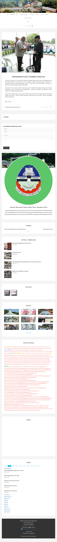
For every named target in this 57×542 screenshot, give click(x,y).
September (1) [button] (7, 496)
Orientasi (35, 351)
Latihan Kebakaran (41, 346)
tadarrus (38, 355)
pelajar (23, 350)
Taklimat (23, 353)
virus (30, 364)
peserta (29, 362)
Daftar (32, 351)
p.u (24, 361)
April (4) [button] (6, 506)
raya (44, 355)
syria (30, 346)
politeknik (41, 356)
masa (18, 361)
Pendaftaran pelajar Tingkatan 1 (36, 350)
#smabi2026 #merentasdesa (47, 408)
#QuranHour (20, 366)
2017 (35, 466)
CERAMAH (50, 351)
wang (35, 361)
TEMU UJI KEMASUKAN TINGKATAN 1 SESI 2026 (13, 470)
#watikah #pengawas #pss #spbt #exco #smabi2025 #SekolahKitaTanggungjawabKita (20, 372)
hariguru (17, 358)
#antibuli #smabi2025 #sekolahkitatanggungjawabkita (14, 401)
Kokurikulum (34, 353)
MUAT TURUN (45, 14)
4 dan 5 (23, 351)
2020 (24, 466)
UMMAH (13, 358)
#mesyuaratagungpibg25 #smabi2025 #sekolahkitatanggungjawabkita (17, 392)
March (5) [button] (6, 508)
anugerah (15, 356)
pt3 (5, 350)
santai (49, 359)
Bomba (47, 346)
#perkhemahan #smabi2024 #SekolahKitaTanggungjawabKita (39, 368)
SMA (11, 347)
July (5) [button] (6, 500)
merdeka (45, 356)
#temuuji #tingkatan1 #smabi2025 (41, 407)
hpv (11, 361)
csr (47, 362)
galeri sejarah (36, 359)
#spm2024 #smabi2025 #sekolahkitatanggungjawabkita (36, 383)
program (11, 356)
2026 (6, 466)
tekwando (19, 364)
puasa (36, 355)
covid (32, 364)
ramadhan (32, 355)
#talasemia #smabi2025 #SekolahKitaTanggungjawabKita (39, 375)
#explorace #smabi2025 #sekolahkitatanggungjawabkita (41, 398)
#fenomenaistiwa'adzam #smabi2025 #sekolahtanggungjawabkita (17, 398)
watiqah (5, 361)
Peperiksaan (15, 350)
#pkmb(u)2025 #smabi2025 (30, 401)
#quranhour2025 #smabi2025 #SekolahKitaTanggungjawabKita (16, 378)
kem (8, 355)
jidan (13, 366)
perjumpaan (46, 358)
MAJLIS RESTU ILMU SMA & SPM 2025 (11, 480)
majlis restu (6, 358)
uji (11, 362)
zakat (38, 353)
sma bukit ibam (35, 346)
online (37, 358)
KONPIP (5, 355)
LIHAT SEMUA (28, 332)
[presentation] (14, 143)
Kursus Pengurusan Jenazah (9, 348)
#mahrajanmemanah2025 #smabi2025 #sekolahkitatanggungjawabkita (18, 395)
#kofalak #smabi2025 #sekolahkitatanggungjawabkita (39, 399)
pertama (28, 351)
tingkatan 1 (28, 350)
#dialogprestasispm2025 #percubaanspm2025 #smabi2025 (15, 402)
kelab (16, 359)
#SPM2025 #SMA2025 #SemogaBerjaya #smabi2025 (14, 404)
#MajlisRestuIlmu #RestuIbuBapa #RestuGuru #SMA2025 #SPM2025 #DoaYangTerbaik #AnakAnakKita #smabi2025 (26, 405)
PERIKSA (47, 361)
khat (32, 358)
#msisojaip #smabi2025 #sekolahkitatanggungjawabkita (15, 396)
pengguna (26, 362)
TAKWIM (32, 14)
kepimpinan (43, 351)
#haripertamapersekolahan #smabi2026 (12, 408)
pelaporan (33, 348)
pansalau (10, 366)
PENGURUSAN (24, 14)
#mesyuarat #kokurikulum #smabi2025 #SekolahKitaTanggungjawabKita (18, 374)
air (40, 362)
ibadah (8, 361)
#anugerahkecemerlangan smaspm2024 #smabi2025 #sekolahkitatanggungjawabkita (20, 393)
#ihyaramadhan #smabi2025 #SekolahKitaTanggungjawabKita (16, 375)
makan (16, 362)
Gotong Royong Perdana (40, 348)
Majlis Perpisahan (13, 355)
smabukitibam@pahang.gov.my (29, 529)
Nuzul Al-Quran (27, 355)
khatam (39, 361)
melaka (19, 362)
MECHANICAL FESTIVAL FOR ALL (10, 490)
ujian (18, 356)
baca (39, 364)
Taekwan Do (6, 356)
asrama (46, 348)
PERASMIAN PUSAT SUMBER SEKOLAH (28, 76)
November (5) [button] (7, 468)
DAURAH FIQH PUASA (16, 252)
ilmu (49, 355)
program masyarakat (34, 356)
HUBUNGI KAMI (27, 18)
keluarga (15, 364)
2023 (6, 366)
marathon (8, 362)
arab (28, 346)
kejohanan (14, 361)
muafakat (6, 364)
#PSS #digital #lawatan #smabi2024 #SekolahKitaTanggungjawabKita (17, 369)
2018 (32, 466)
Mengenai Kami (14, 14)
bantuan (41, 353)
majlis (25, 348)
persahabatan (42, 359)
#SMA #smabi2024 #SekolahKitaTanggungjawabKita (41, 369)
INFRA (25, 366)
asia (34, 362)
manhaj (44, 364)
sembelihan (28, 348)
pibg (8, 353)
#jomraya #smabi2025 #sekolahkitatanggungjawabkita (14, 383)
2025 (9, 466)
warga (40, 358)
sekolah (25, 346)
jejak (13, 364)
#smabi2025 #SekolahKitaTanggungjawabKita (13, 371)
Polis (44, 353)
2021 (21, 466)
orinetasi (26, 364)
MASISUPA (18, 353)
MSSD (42, 355)
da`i (23, 361)
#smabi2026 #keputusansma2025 (10, 410)
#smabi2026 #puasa (21, 410)
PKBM (45, 361)
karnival (16, 348)
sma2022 (16, 366)
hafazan (13, 359)
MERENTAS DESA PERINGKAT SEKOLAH (20, 271)
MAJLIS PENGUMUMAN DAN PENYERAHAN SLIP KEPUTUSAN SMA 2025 (26, 262)
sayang (46, 355)
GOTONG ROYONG (22, 358)
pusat (5, 362)
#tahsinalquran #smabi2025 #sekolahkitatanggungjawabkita (15, 386)
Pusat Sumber (28, 353)
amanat (23, 364)
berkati (28, 361)
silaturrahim (35, 364)
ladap (47, 351)
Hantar (6, 148)
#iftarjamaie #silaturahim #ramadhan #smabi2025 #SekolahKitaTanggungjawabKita (20, 377)
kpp (32, 362)
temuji (13, 362)
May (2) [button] (6, 504)
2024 (13, 466)
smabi (10, 358)
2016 (39, 466)
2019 (28, 466)
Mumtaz (5, 353)
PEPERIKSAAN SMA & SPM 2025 (10, 485)
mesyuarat (20, 350)
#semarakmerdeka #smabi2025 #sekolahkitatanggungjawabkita (16, 399)
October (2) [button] (7, 494)
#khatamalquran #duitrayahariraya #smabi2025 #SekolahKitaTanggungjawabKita (20, 380)
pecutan (9, 364)
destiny (42, 358)
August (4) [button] (6, 498)
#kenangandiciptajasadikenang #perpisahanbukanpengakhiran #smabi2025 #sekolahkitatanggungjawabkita (25, 387)
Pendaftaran (9, 350)
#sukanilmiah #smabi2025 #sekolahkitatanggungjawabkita (15, 381)
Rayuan (50, 348)
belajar (48, 356)
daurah (42, 362)
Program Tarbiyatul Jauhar (24, 356)
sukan (22, 348)
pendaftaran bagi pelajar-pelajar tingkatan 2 (12, 351)
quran (45, 362)
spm (49, 353)
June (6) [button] (6, 502)
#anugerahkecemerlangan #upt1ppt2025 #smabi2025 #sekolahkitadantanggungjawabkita (21, 390)
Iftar (37, 361)
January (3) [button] (7, 511)
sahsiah (51, 356)
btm (38, 362)
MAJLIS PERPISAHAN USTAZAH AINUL (11, 475)
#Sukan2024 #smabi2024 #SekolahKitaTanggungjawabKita (15, 368)
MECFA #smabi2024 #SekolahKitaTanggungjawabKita (36, 366)
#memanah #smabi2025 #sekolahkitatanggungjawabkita (38, 381)
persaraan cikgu (30, 359)
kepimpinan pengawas (22, 359)
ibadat (42, 364)
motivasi (12, 353)
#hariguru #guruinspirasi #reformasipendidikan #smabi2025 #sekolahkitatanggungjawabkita (22, 384)
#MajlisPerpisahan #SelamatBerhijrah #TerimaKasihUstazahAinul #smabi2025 (19, 407)
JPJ (49, 346)
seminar (18, 355)
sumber (10, 101)
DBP (42, 361)
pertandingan (6, 346)
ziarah (46, 359)
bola (49, 362)
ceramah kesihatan (8, 359)
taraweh (32, 361)
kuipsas (46, 353)
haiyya (22, 362)
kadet (36, 362)
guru (20, 348)
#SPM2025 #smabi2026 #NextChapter (32, 410)
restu (51, 361)
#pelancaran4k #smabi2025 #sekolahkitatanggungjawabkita (37, 396)
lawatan (14, 346)
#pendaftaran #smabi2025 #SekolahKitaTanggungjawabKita (33, 371)
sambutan (22, 346)
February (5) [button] (7, 509)
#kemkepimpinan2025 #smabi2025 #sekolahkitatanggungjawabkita (17, 389)
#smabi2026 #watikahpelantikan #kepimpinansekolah (30, 408)
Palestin (18, 346)
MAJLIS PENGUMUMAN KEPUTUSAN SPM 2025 (21, 243)
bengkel (21, 355)
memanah (29, 358)
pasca (34, 358)
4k (26, 351)
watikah (38, 351)
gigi (26, 361)
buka (48, 364)
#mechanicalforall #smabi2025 (33, 402)
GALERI (38, 14)
